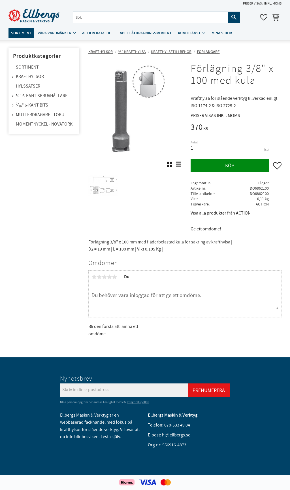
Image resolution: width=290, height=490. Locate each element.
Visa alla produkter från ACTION (221, 213)
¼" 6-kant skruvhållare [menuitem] (41, 96)
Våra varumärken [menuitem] (54, 33)
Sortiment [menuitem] (21, 33)
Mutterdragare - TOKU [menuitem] (40, 115)
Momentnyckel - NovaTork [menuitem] (44, 124)
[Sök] (234, 17)
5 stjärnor (114, 276)
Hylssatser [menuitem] (28, 86)
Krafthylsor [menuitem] (30, 76)
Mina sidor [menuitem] (222, 33)
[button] (264, 17)
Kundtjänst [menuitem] (189, 33)
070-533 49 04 (177, 425)
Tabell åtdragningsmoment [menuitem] (145, 33)
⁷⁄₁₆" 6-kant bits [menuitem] (32, 105)
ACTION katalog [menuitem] (97, 33)
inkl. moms (273, 3)
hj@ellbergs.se (176, 435)
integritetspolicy (138, 402)
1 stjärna (94, 276)
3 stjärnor (104, 276)
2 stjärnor (99, 276)
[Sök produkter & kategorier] (150, 17)
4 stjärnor (109, 276)
